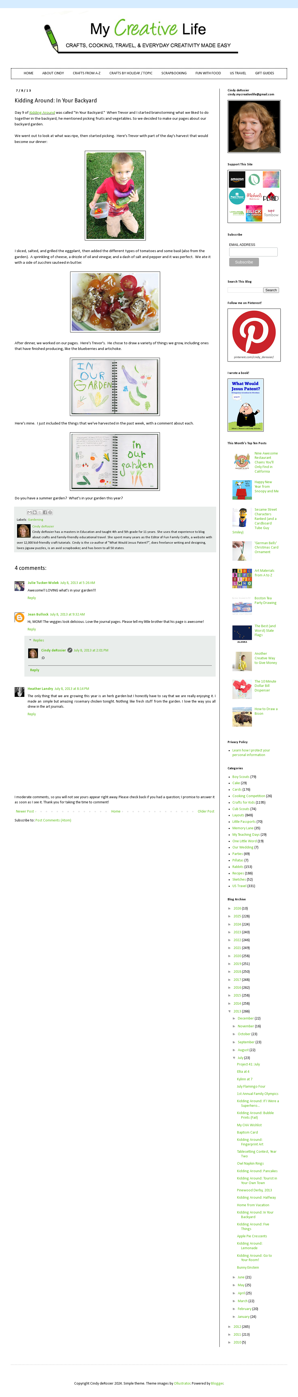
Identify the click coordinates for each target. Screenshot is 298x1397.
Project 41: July (248, 1064)
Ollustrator (182, 1384)
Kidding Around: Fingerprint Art (250, 1142)
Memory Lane (243, 828)
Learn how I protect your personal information (251, 752)
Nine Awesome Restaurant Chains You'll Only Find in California (266, 463)
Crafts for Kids (243, 803)
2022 (238, 940)
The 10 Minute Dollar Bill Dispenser (265, 686)
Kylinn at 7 (244, 1079)
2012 (238, 1327)
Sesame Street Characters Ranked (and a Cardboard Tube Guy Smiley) (254, 521)
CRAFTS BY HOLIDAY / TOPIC (131, 73)
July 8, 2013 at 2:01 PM (91, 651)
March (243, 1301)
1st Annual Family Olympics (257, 1094)
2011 (238, 1335)
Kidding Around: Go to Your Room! (254, 1258)
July (241, 1058)
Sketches (239, 880)
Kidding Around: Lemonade (250, 1246)
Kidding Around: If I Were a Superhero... (258, 1103)
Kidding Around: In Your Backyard (255, 1215)
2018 (238, 972)
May (241, 1285)
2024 (238, 925)
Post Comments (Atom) (53, 820)
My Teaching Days (246, 835)
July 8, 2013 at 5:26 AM (77, 583)
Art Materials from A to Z (264, 573)
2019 (238, 964)
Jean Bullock (38, 615)
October (244, 1034)
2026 (238, 909)
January (244, 1317)
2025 (238, 916)
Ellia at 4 (243, 1072)
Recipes (238, 873)
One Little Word (244, 841)
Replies (38, 641)
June (241, 1277)
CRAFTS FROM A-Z (87, 73)
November (246, 1026)
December (246, 1019)
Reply (32, 598)
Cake (236, 783)
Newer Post (25, 812)
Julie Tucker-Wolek (43, 583)
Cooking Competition (248, 796)
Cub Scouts (241, 809)
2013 (238, 1012)
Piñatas (238, 860)
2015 (238, 996)
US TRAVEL (238, 73)
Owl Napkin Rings (250, 1164)
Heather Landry (40, 689)
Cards (237, 790)
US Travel (239, 886)
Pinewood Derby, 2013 (254, 1190)
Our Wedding (243, 847)
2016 (238, 988)
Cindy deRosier (53, 651)
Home (116, 812)
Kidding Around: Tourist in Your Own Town (257, 1181)
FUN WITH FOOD (208, 73)
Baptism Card (247, 1133)
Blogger (217, 1384)
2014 (238, 1004)
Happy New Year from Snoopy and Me (267, 486)
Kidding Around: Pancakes (257, 1171)
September (246, 1042)
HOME (28, 73)
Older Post (206, 812)
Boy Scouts (241, 777)
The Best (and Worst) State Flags (265, 630)
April (242, 1293)
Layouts (238, 815)
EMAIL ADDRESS (242, 245)
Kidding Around (42, 113)
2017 (238, 980)
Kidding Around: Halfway (256, 1198)
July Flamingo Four (251, 1087)
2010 (238, 1343)
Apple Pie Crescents (252, 1236)
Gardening (35, 520)
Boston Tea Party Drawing (266, 600)
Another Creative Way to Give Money (266, 658)
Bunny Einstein (248, 1268)
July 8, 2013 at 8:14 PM (72, 689)
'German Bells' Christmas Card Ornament (266, 547)
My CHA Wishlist (249, 1125)
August (244, 1050)
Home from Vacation (253, 1205)
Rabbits (238, 867)
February (245, 1309)
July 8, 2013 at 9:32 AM (67, 615)
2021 (238, 948)
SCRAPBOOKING (174, 73)
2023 (238, 932)
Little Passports (244, 822)
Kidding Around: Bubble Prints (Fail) (255, 1115)
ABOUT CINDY (53, 73)
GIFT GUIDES (264, 73)
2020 (238, 956)
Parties (237, 854)
